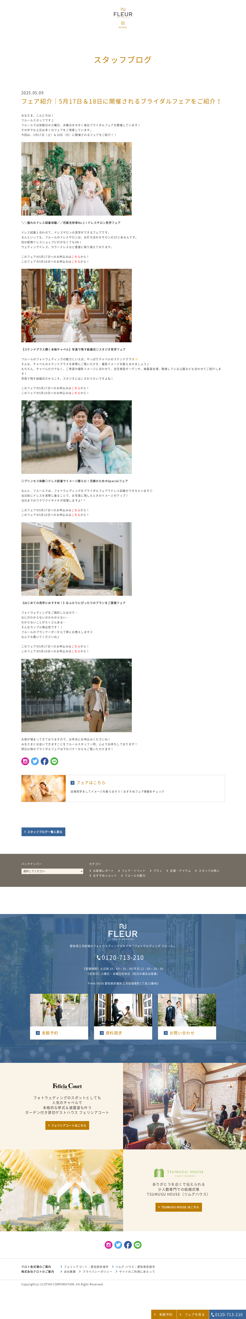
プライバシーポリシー (97, 1271)
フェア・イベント (134, 870)
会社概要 (70, 1271)
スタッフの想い (209, 870)
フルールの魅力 (135, 875)
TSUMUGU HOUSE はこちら (180, 1207)
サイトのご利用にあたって (137, 1271)
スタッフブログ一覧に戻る (44, 832)
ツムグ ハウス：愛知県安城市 (135, 1266)
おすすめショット (105, 875)
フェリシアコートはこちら (68, 1125)
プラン (157, 870)
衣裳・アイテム (180, 870)
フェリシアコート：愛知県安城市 (86, 1266)
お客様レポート (103, 870)
